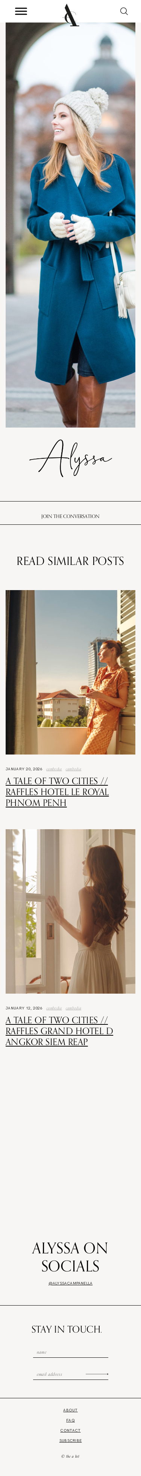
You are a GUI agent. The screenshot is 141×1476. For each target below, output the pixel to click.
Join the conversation (70, 516)
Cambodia (54, 768)
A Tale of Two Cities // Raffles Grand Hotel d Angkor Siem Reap (59, 1030)
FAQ (70, 1420)
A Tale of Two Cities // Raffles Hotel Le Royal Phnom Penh (57, 791)
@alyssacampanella (70, 1283)
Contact (70, 1430)
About (70, 1410)
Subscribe (70, 1440)
